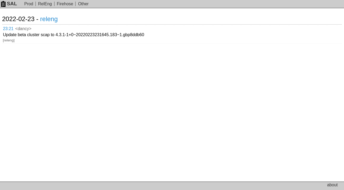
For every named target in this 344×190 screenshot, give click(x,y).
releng (55, 18)
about (332, 185)
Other (83, 4)
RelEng (45, 4)
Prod (28, 4)
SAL (9, 3)
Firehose (65, 4)
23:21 (13, 28)
